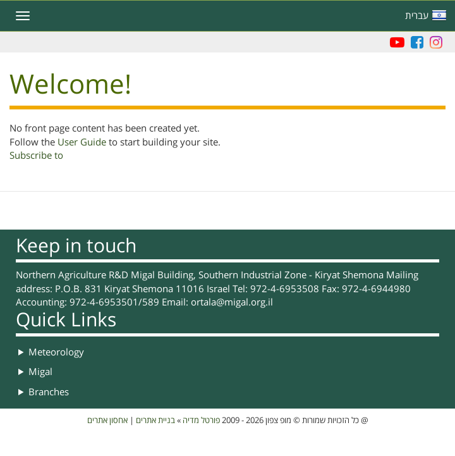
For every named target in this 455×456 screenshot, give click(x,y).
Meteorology (56, 352)
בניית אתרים (155, 421)
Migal (40, 372)
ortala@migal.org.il (232, 302)
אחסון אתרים (107, 421)
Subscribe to (36, 155)
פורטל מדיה (201, 421)
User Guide (82, 142)
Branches (48, 392)
